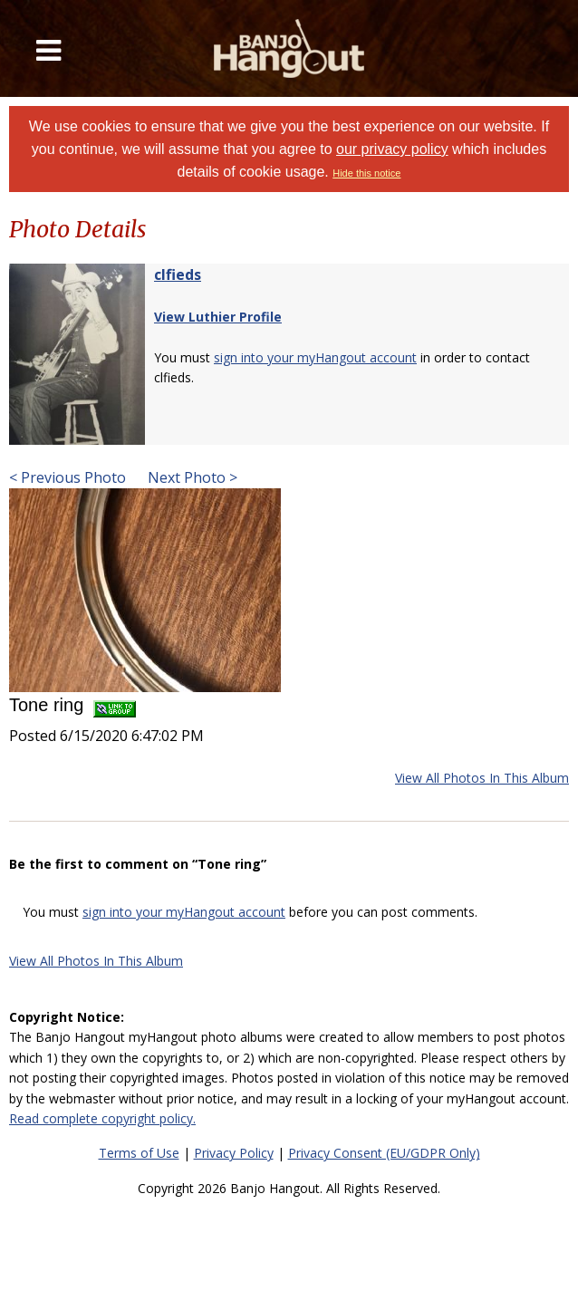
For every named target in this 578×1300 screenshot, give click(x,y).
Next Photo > (190, 477)
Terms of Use (139, 1152)
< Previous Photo (67, 477)
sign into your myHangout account (315, 357)
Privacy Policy (234, 1152)
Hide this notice (366, 173)
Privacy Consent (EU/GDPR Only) (384, 1152)
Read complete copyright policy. (102, 1118)
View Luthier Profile (218, 316)
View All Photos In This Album (482, 777)
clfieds (177, 274)
